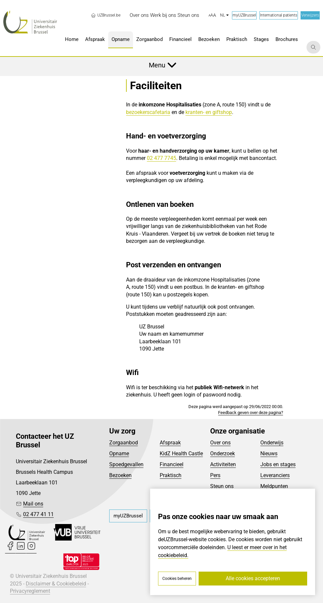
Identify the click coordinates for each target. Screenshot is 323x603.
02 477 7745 (161, 158)
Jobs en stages (278, 464)
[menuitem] (139, 15)
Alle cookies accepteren (253, 578)
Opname (119, 453)
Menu (157, 65)
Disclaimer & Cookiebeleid (56, 584)
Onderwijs (271, 442)
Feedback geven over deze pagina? (250, 412)
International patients (278, 15)
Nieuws (268, 453)
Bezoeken (120, 475)
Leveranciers (275, 475)
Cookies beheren (177, 578)
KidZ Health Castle (181, 453)
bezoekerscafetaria (148, 112)
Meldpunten (274, 486)
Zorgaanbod (123, 442)
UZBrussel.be (105, 15)
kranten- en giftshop (208, 112)
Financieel (171, 464)
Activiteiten (223, 464)
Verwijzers (310, 15)
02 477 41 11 (38, 514)
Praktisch (170, 475)
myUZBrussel (244, 15)
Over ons (220, 442)
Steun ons (222, 486)
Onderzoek (222, 453)
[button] (212, 15)
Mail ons (33, 504)
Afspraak (170, 442)
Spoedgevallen (126, 464)
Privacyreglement (30, 591)
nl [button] (224, 15)
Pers (215, 475)
